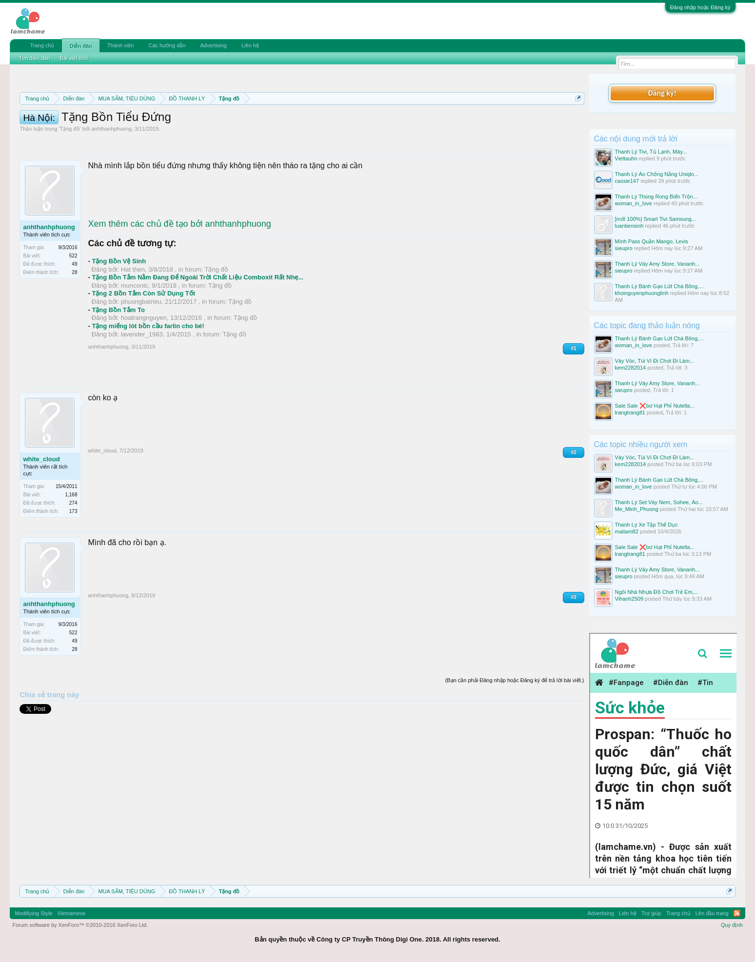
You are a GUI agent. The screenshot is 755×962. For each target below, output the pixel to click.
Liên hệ (250, 45)
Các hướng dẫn (166, 45)
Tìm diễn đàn (34, 58)
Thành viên (120, 45)
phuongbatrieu (141, 345)
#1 (573, 392)
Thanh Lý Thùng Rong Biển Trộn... (656, 196)
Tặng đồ (69, 173)
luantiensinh (629, 226)
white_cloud (41, 503)
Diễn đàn (80, 46)
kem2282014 (630, 368)
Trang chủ (42, 45)
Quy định (732, 925)
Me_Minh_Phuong (636, 509)
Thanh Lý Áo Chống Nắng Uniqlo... (656, 174)
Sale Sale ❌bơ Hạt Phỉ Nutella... (655, 406)
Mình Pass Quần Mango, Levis (651, 241)
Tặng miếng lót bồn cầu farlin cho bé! (148, 369)
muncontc (134, 329)
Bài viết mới (74, 58)
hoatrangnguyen (144, 361)
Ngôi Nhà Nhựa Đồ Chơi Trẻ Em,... (656, 592)
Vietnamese (72, 913)
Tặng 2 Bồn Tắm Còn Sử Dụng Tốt (143, 337)
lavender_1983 (142, 378)
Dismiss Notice (576, 121)
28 (74, 316)
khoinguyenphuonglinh (642, 293)
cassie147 (627, 181)
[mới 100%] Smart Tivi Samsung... (655, 219)
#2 (573, 496)
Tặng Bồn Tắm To (118, 353)
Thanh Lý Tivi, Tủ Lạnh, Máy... (651, 152)
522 (73, 299)
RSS (737, 913)
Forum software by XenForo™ (80, 925)
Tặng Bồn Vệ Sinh (119, 305)
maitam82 (626, 531)
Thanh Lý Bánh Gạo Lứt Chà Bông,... (659, 286)
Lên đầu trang (712, 913)
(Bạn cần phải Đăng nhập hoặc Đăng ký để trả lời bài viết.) (514, 724)
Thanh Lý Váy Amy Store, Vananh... (657, 264)
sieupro (624, 248)
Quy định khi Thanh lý (429, 122)
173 (73, 555)
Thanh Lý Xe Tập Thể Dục (646, 525)
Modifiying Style (33, 913)
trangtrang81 (630, 412)
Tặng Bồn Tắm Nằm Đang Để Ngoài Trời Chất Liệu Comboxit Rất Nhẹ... (197, 321)
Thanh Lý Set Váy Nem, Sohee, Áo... (659, 502)
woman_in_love (633, 203)
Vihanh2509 (629, 599)
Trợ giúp (651, 913)
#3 (573, 641)
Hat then (133, 313)
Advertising (213, 45)
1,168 (71, 538)
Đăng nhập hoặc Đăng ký (700, 7)
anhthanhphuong (111, 173)
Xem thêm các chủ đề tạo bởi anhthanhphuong (179, 268)
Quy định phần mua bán (338, 122)
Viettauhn (626, 158)
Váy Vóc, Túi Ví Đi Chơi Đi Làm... (655, 361)
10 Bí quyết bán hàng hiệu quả (164, 132)
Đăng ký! (662, 93)
